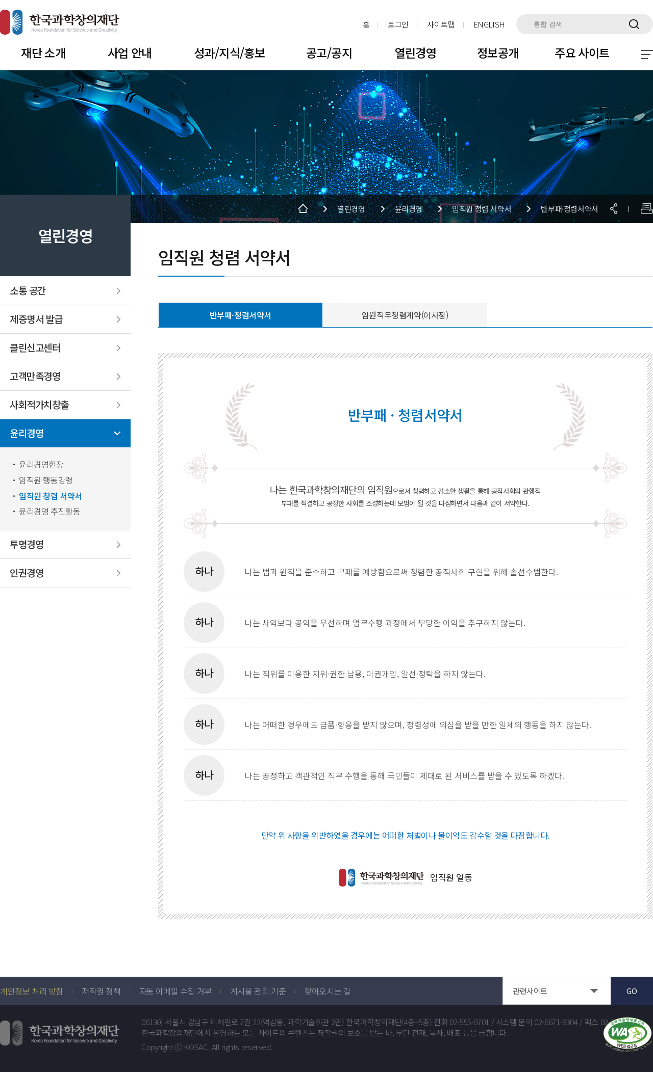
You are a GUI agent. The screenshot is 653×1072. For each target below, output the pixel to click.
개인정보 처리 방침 (31, 991)
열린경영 (416, 52)
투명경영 (26, 544)
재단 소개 (43, 52)
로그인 (398, 24)
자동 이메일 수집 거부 (175, 991)
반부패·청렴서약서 (240, 315)
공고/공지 (329, 52)
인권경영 (26, 573)
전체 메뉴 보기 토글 (647, 54)
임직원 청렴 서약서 (50, 496)
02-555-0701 (469, 1022)
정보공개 (498, 52)
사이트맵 (441, 24)
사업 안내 (130, 52)
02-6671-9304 (556, 1022)
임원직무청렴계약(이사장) (405, 315)
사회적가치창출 (39, 404)
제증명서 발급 (36, 319)
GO (631, 990)
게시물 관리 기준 (258, 991)
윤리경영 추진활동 (49, 511)
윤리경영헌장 (41, 464)
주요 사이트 (582, 52)
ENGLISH (489, 24)
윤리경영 (26, 433)
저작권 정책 (101, 991)
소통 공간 (28, 290)
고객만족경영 (35, 376)
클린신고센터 (35, 347)
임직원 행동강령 (46, 480)
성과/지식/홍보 (229, 52)
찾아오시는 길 (327, 991)
